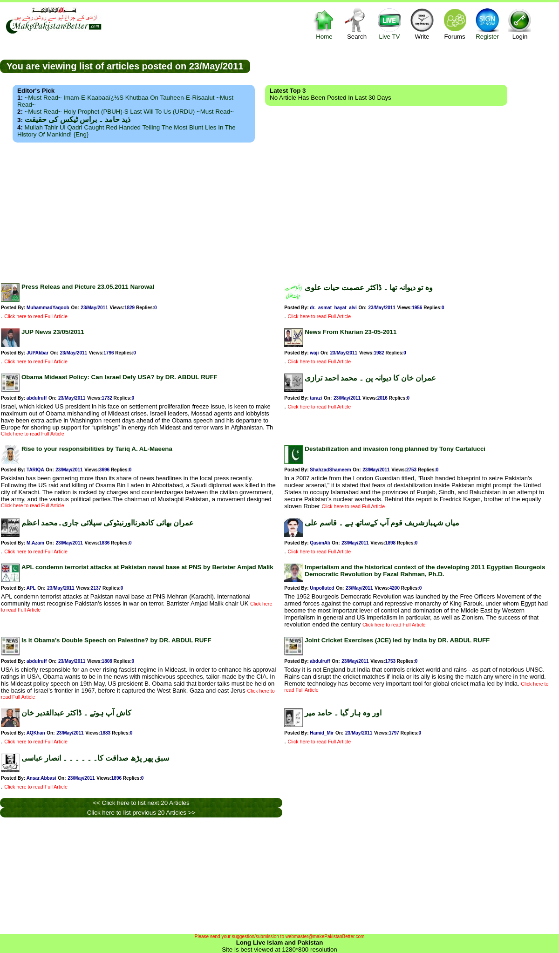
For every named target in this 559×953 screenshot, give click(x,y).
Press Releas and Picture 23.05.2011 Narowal (87, 286)
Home (324, 23)
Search (356, 23)
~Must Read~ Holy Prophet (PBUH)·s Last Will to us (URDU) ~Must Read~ (129, 111)
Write (422, 23)
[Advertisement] (279, 210)
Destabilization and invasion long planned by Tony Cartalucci (395, 448)
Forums (454, 23)
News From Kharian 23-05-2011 (350, 331)
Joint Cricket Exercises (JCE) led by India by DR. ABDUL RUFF (397, 640)
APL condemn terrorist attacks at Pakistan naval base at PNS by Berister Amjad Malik (147, 567)
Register (487, 23)
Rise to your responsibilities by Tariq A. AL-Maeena (96, 448)
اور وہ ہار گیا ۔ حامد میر (343, 713)
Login (520, 23)
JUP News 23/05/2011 (52, 331)
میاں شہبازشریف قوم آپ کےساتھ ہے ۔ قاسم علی (382, 523)
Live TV (389, 23)
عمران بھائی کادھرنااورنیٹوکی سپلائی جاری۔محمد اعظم (107, 523)
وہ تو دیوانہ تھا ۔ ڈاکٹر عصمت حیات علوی (369, 288)
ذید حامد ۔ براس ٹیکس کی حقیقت (77, 119)
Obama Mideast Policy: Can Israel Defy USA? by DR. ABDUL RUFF (119, 377)
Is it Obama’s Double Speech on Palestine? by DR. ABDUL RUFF (116, 640)
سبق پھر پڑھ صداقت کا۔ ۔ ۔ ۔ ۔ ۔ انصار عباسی (95, 758)
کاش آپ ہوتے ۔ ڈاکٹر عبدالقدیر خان (76, 713)
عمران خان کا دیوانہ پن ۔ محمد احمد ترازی (370, 378)
